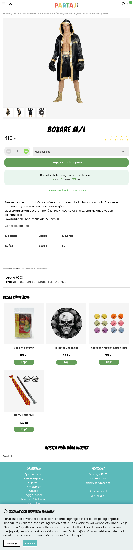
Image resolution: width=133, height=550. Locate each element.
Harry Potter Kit (24, 415)
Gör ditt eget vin (24, 348)
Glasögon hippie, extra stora (109, 348)
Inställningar (11, 543)
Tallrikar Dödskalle (66, 348)
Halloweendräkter (35, 13)
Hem (5, 13)
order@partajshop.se (98, 483)
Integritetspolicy (33, 478)
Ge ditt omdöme (28, 269)
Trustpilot (9, 456)
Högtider (12, 13)
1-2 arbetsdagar (75, 190)
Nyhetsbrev (34, 487)
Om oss (33, 491)
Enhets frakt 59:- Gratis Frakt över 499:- (41, 281)
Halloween (22, 13)
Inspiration (34, 503)
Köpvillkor (33, 483)
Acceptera (29, 543)
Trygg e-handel (33, 495)
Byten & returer (34, 474)
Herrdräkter (50, 13)
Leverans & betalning (33, 499)
